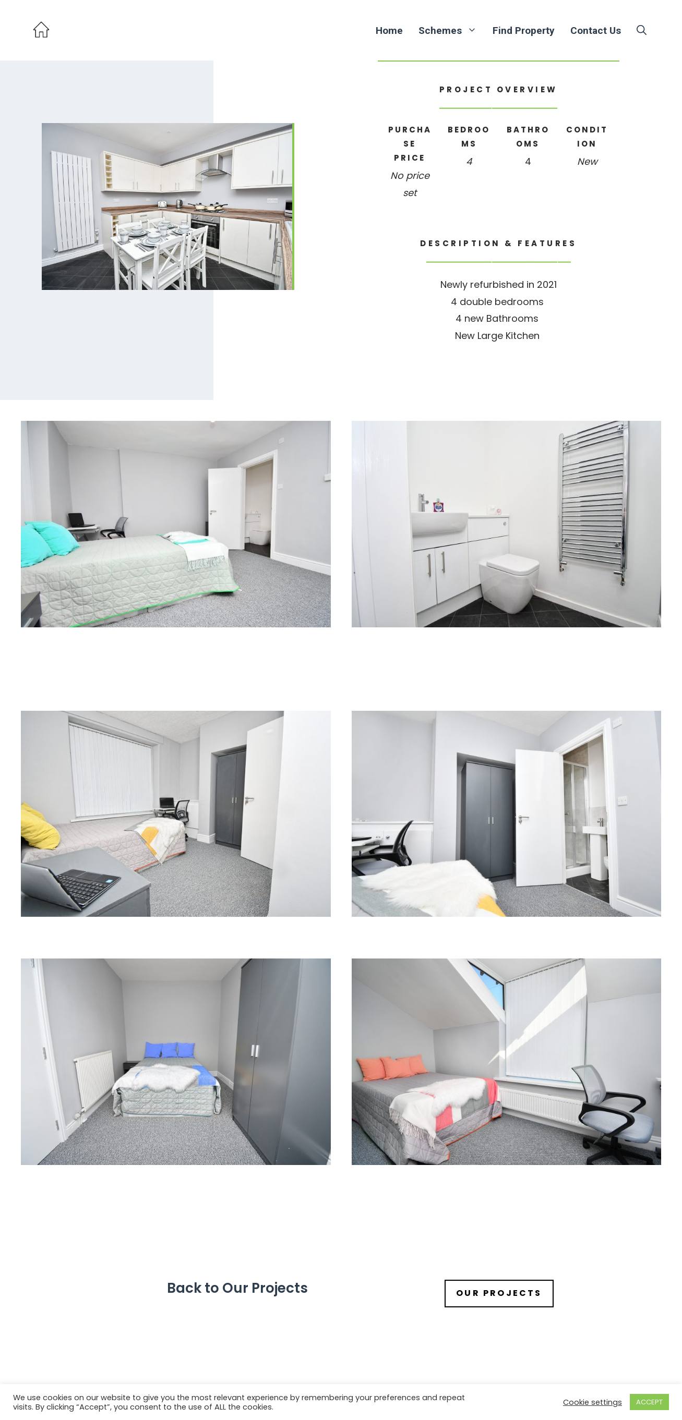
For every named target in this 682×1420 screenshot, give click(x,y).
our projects (499, 1293)
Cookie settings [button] (592, 1402)
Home (389, 31)
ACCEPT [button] (649, 1402)
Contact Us (595, 31)
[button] (641, 30)
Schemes (451, 30)
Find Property (524, 31)
